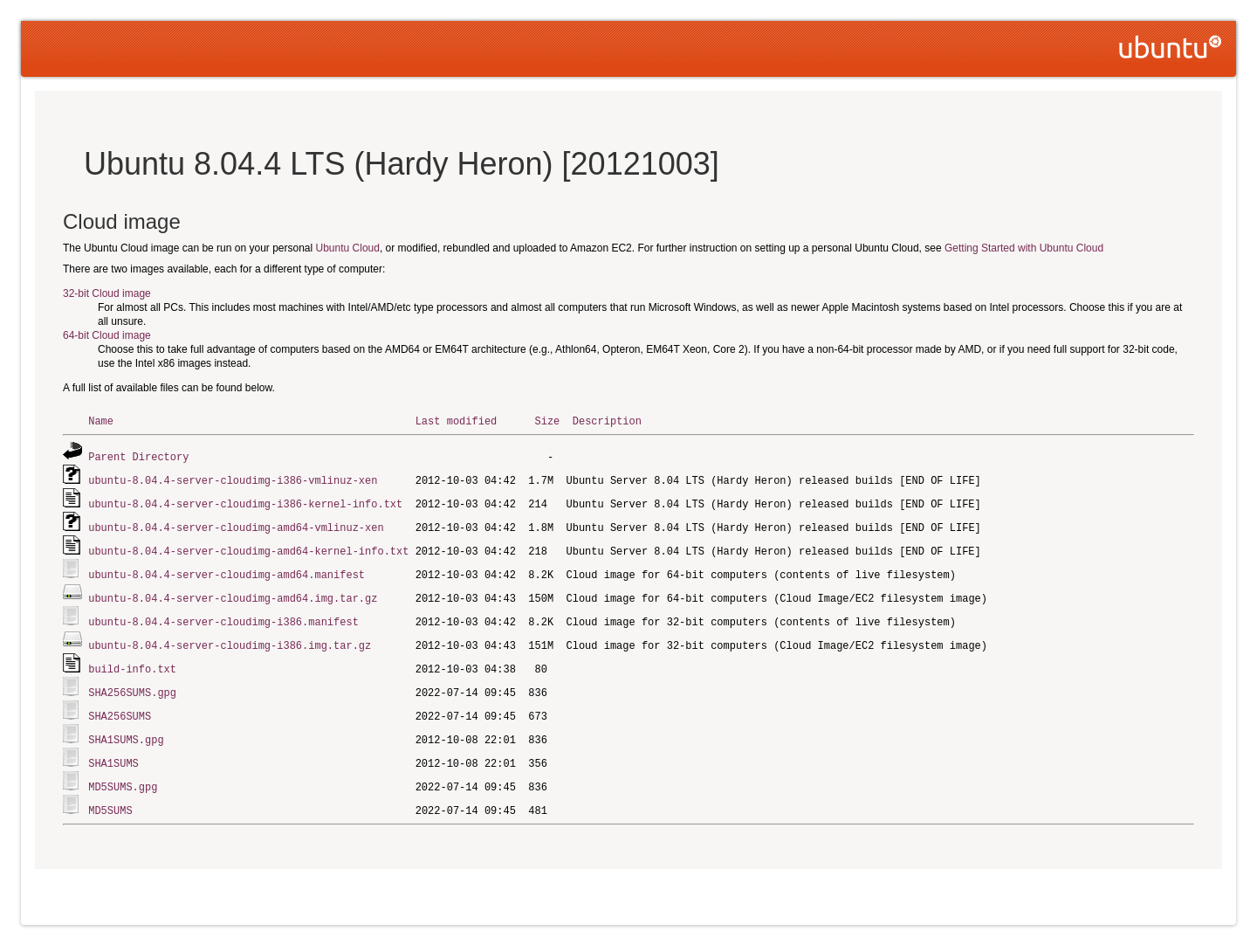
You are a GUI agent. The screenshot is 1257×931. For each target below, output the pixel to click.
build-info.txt (132, 659)
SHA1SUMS (113, 750)
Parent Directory (138, 455)
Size (547, 420)
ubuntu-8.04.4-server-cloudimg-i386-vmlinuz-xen (232, 478)
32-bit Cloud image (107, 293)
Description (607, 420)
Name (100, 420)
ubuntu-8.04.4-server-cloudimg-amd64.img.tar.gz (232, 591)
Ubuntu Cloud (348, 248)
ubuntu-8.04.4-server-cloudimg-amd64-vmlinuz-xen (235, 523)
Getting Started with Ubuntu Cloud (1023, 248)
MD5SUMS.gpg (122, 773)
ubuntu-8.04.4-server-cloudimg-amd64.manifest (226, 569)
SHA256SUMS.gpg (132, 682)
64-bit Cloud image (107, 335)
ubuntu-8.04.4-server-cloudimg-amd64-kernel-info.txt (248, 546)
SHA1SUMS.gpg (125, 728)
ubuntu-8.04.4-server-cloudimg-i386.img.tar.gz (229, 637)
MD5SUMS (110, 796)
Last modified (457, 420)
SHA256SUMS (119, 705)
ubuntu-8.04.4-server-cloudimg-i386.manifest (223, 614)
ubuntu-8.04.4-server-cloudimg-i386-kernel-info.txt (245, 500)
